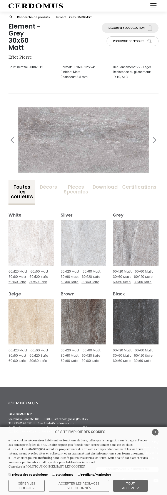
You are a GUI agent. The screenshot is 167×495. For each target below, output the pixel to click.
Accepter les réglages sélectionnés (78, 485)
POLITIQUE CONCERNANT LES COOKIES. (55, 466)
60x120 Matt (17, 271)
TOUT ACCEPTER (130, 485)
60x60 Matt (39, 271)
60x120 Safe (39, 276)
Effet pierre (20, 57)
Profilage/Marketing (96, 474)
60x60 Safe (17, 282)
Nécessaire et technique (30, 474)
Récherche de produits (33, 17)
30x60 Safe (38, 282)
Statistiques (64, 474)
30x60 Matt (17, 276)
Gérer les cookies (26, 485)
